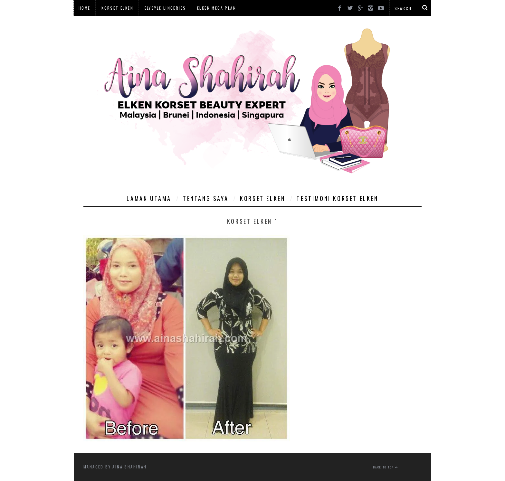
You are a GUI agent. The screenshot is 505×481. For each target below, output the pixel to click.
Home (85, 8)
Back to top (385, 467)
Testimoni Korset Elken (337, 198)
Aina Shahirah (129, 466)
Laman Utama (149, 198)
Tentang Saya (205, 198)
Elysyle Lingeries (165, 8)
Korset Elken (117, 8)
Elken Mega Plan (216, 8)
